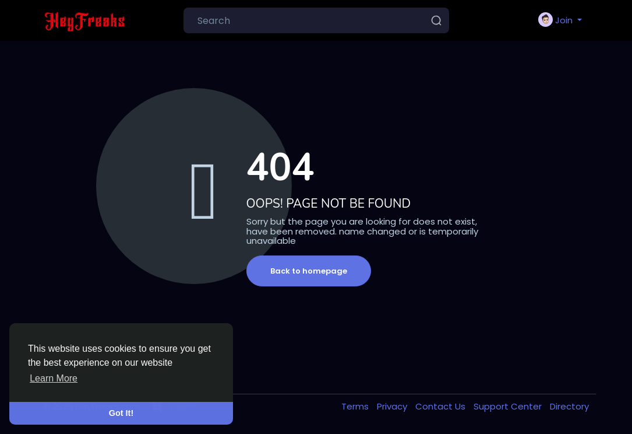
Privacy (393, 406)
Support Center (509, 406)
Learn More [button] (53, 378)
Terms (356, 406)
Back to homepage (308, 270)
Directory (569, 406)
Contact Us (441, 406)
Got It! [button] (121, 413)
